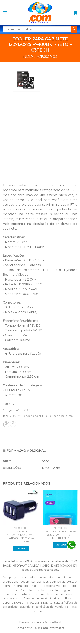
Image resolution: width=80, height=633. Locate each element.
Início (28, 56)
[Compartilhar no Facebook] (13, 424)
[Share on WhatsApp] (6, 424)
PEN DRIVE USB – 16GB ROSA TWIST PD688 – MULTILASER (60, 534)
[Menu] (5, 12)
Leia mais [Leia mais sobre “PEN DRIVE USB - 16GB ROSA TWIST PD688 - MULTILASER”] (60, 545)
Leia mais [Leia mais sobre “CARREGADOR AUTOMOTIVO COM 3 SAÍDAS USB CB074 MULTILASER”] (21, 548)
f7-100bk (47, 416)
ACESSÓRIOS (47, 56)
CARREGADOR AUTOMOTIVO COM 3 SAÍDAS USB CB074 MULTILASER (21, 536)
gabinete (59, 416)
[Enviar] (74, 29)
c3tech (27, 416)
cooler (37, 416)
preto (69, 416)
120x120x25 (16, 416)
